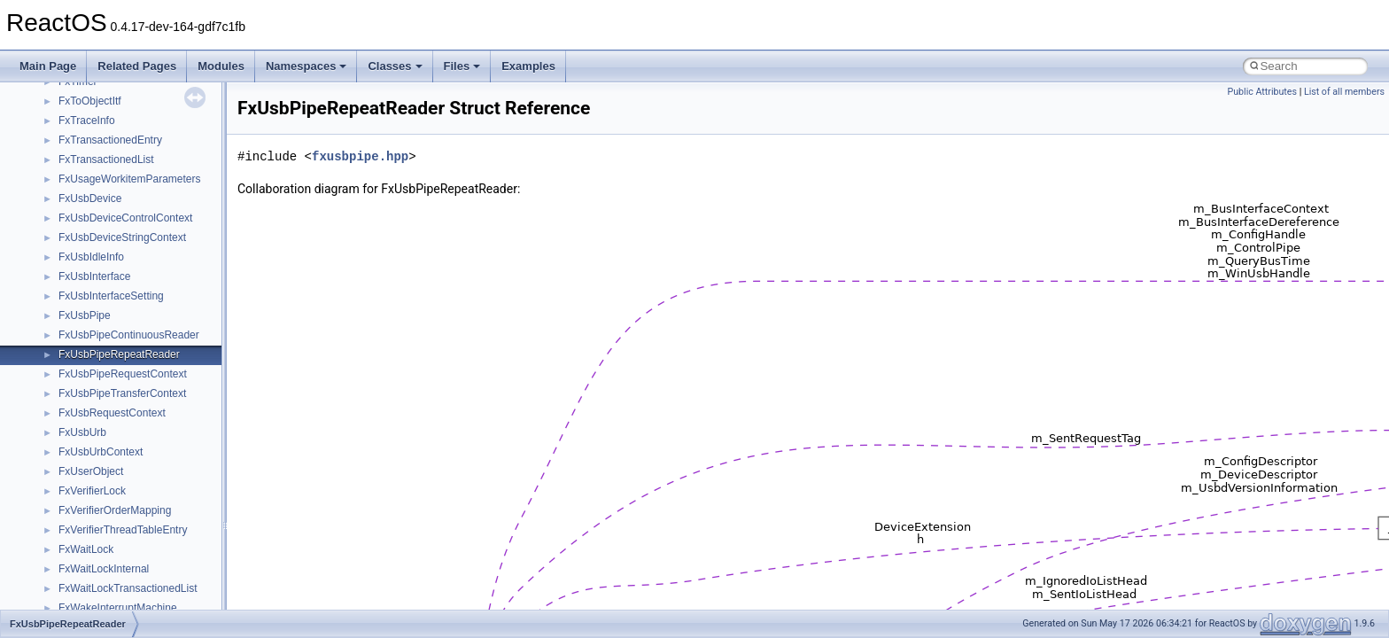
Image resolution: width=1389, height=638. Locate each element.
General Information (77, 295)
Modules (221, 66)
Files (462, 66)
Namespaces (306, 66)
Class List (67, 412)
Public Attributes (1262, 91)
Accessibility (87, 490)
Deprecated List (67, 334)
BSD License (60, 275)
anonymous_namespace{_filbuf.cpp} (143, 529)
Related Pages (136, 66)
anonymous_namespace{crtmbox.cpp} (148, 587)
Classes (395, 66)
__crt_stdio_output (102, 451)
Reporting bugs (66, 158)
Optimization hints (72, 236)
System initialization (76, 197)
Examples (528, 66)
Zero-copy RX (63, 178)
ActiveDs (79, 509)
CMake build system (78, 100)
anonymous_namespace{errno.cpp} (142, 607)
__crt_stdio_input (98, 431)
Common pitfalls (68, 119)
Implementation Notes (82, 256)
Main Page (47, 66)
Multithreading (63, 217)
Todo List (51, 314)
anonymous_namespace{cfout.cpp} (141, 568)
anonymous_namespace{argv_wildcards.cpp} (165, 548)
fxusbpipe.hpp (360, 156)
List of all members (1344, 91)
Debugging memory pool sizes (101, 139)
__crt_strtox (86, 470)
